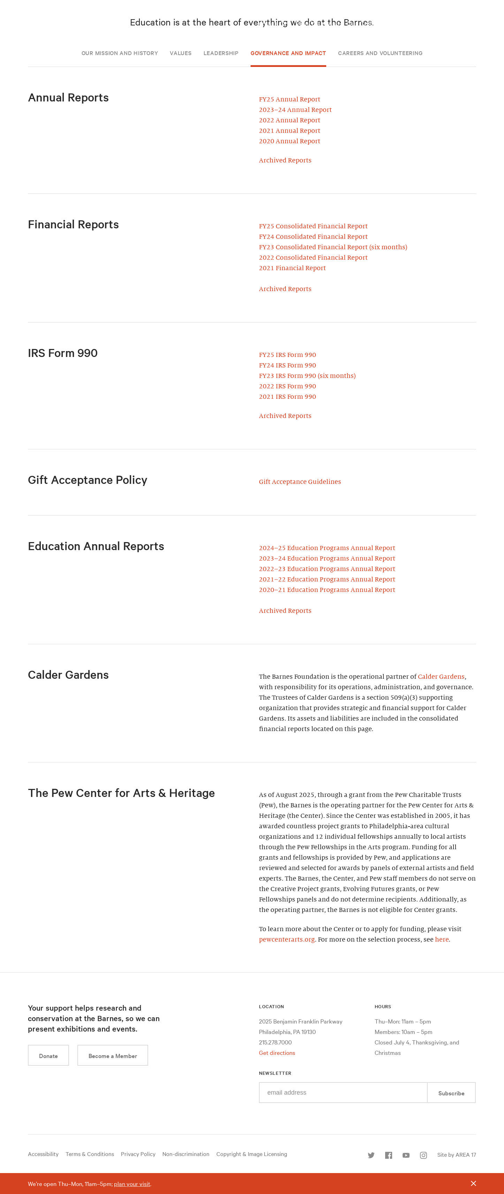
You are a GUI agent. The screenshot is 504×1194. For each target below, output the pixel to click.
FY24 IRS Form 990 (287, 365)
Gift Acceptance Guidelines (300, 481)
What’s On (273, 23)
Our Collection (368, 23)
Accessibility (43, 1153)
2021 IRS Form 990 (287, 396)
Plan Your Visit (318, 23)
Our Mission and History (120, 52)
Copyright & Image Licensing (251, 1153)
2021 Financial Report (292, 268)
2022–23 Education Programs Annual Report (327, 568)
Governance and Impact (288, 52)
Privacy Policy (138, 1153)
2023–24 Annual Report (295, 109)
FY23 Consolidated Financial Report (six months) (333, 247)
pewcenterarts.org (287, 939)
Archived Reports (285, 160)
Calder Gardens (441, 676)
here (442, 939)
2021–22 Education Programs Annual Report (327, 579)
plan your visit (132, 1183)
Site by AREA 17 (456, 1154)
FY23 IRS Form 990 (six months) (307, 375)
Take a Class (415, 23)
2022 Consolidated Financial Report (313, 257)
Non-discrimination (185, 1153)
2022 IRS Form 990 (287, 386)
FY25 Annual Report (289, 99)
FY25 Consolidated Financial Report (313, 226)
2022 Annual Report (289, 120)
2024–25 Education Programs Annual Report (327, 548)
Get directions (277, 1052)
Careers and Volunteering (380, 52)
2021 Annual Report (289, 130)
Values (180, 52)
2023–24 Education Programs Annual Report (327, 558)
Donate (48, 1055)
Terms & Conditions (90, 1153)
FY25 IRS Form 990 (287, 354)
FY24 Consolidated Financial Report (313, 236)
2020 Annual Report (289, 141)
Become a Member (113, 1055)
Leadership (221, 52)
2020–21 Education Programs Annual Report (327, 589)
